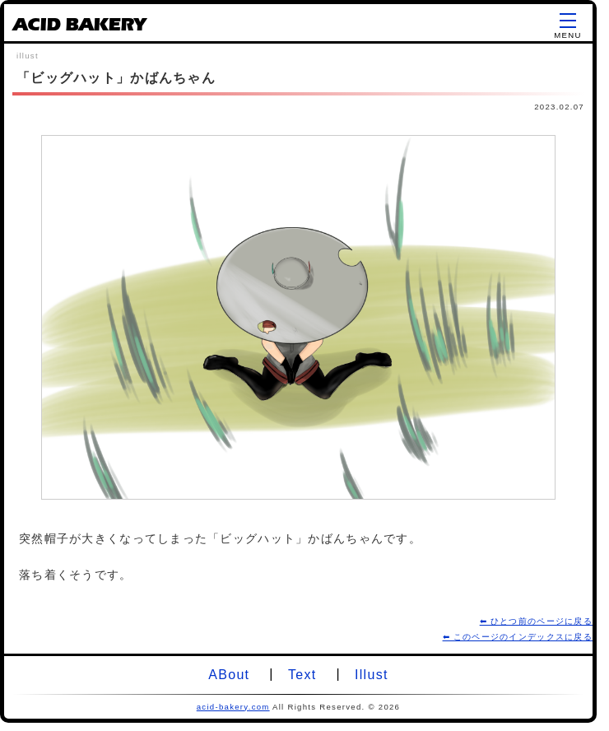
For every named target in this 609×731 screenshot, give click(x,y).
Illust (371, 675)
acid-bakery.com (233, 706)
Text (302, 675)
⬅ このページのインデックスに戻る (518, 636)
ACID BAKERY (79, 27)
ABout (228, 675)
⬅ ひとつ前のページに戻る (536, 621)
